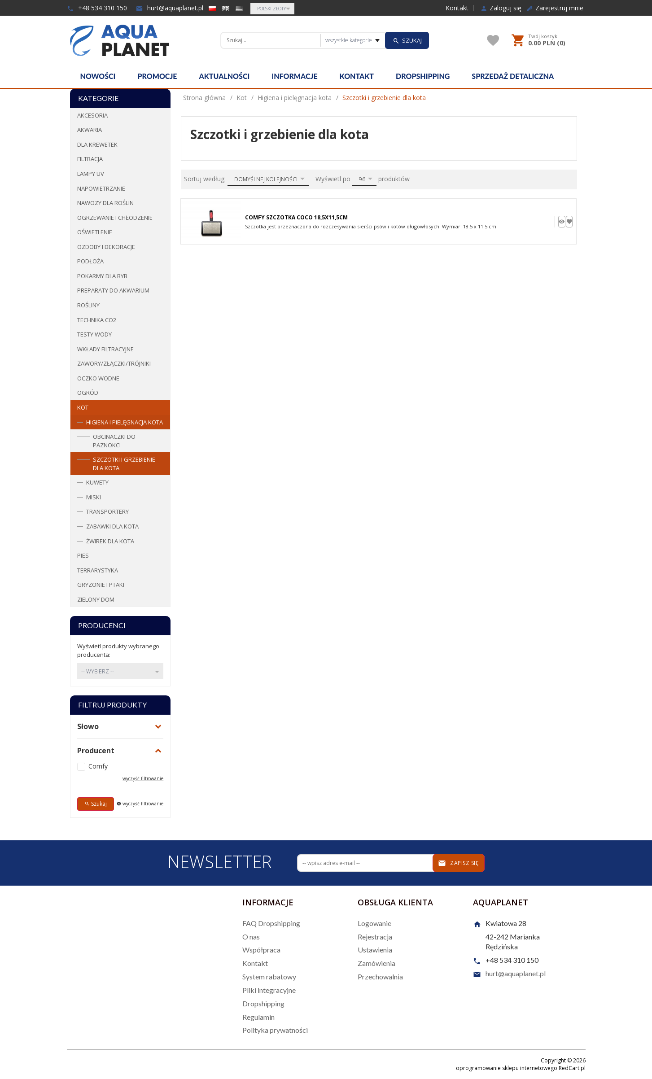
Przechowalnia (380, 976)
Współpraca (261, 949)
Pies (83, 555)
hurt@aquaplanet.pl (169, 8)
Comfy (98, 766)
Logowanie (374, 923)
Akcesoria (92, 115)
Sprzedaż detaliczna (513, 76)
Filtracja (90, 159)
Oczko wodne (98, 378)
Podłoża (90, 261)
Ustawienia (375, 949)
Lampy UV (90, 174)
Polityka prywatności (275, 1030)
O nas (251, 936)
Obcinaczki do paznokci (114, 440)
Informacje (294, 76)
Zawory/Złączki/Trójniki (114, 363)
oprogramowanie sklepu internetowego (506, 1068)
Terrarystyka (97, 570)
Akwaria (89, 130)
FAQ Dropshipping (271, 923)
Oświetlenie (94, 232)
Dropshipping (423, 76)
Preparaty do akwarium (113, 290)
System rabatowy (269, 976)
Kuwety (97, 482)
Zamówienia (376, 963)
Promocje (157, 76)
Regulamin (258, 1017)
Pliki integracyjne (269, 990)
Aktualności (224, 76)
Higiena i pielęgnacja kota (124, 422)
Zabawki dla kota (112, 526)
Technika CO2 (96, 320)
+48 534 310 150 (97, 8)
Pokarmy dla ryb (102, 276)
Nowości (98, 76)
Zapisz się (458, 863)
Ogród (87, 393)
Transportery (107, 511)
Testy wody (94, 334)
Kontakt (457, 8)
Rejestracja (375, 936)
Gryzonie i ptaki (100, 585)
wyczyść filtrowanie (143, 778)
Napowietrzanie (101, 188)
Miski (93, 497)
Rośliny (88, 305)
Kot (82, 407)
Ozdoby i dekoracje (106, 247)
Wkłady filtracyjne (105, 349)
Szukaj (95, 804)
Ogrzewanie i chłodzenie (115, 218)
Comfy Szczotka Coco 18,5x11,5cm (296, 217)
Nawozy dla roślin (105, 203)
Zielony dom (95, 599)
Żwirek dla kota (110, 541)
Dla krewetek (97, 144)
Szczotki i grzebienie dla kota (124, 463)
